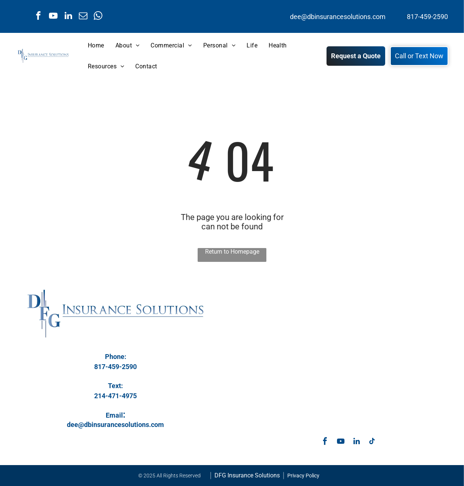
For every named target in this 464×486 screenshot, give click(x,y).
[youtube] (53, 16)
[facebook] (38, 16)
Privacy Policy (303, 476)
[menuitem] (96, 45)
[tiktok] (372, 442)
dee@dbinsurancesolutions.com (338, 17)
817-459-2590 (427, 17)
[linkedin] (68, 16)
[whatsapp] (98, 16)
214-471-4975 (115, 396)
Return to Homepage (232, 251)
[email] (83, 16)
